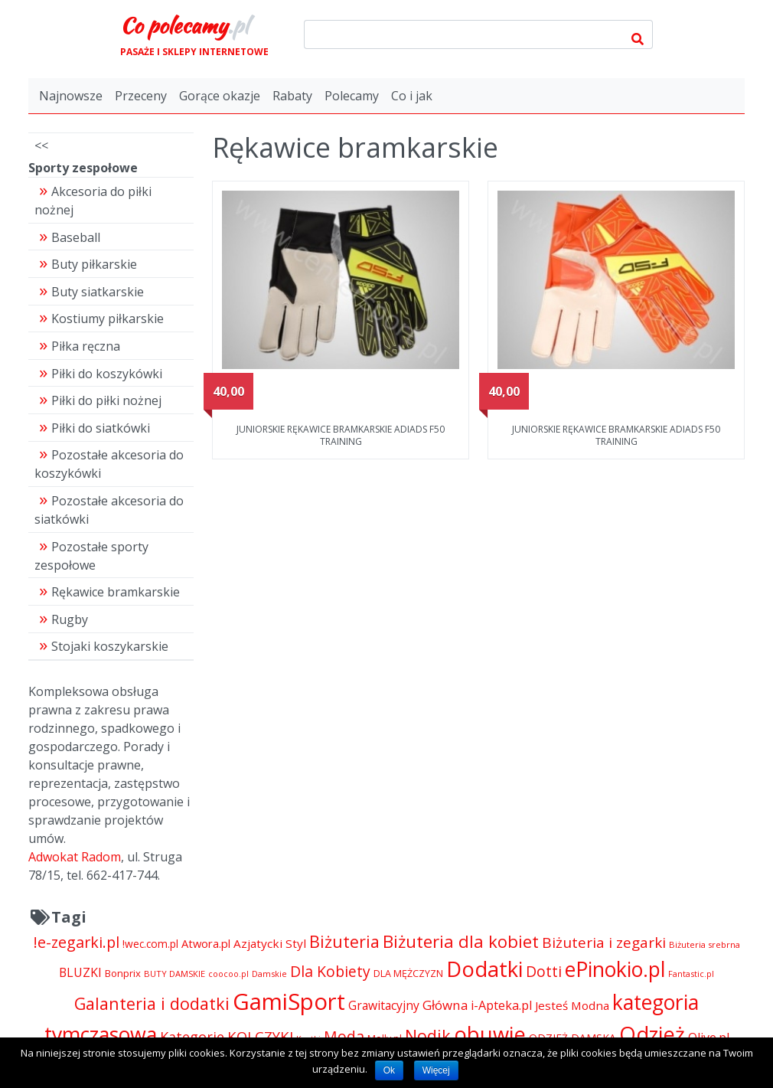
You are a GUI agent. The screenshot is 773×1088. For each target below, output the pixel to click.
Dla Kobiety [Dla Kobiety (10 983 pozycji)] (330, 971)
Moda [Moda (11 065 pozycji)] (344, 1036)
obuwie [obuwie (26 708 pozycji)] (490, 1034)
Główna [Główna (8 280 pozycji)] (445, 1005)
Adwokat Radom (74, 856)
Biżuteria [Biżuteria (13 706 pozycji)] (344, 941)
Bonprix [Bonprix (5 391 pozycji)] (123, 973)
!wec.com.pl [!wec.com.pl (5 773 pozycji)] (150, 943)
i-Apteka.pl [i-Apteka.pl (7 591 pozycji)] (501, 1005)
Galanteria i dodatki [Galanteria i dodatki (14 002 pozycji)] (152, 1003)
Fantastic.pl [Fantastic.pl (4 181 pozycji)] (691, 973)
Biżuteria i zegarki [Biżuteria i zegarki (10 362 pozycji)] (604, 942)
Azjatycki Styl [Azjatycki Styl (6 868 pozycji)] (269, 943)
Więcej (436, 1070)
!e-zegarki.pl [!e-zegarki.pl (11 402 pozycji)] (76, 942)
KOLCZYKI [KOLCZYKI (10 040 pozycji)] (260, 1036)
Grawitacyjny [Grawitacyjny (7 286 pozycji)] (383, 1005)
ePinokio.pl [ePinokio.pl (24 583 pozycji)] (615, 969)
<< (41, 145)
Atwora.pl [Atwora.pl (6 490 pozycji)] (205, 943)
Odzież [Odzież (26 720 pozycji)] (652, 1034)
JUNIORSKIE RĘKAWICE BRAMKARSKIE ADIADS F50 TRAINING (340, 435)
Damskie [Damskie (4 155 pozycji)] (269, 973)
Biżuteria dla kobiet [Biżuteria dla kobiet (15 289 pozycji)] (461, 941)
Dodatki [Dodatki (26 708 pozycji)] (484, 969)
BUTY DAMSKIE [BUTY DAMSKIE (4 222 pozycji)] (174, 973)
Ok (389, 1070)
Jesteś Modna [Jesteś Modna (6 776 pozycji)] (572, 1005)
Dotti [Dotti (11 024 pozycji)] (544, 971)
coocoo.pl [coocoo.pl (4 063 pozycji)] (228, 974)
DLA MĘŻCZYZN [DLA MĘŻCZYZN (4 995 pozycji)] (408, 973)
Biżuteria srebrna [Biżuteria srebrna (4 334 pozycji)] (704, 944)
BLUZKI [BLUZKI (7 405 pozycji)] (80, 972)
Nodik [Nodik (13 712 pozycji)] (428, 1035)
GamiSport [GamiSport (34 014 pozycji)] (289, 1001)
